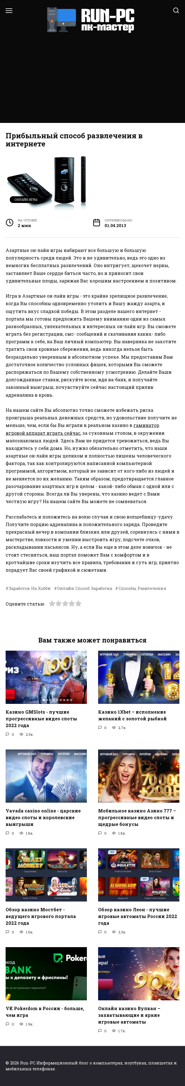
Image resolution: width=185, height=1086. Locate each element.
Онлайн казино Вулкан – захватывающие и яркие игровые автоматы (129, 1014)
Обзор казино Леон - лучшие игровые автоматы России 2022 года (137, 916)
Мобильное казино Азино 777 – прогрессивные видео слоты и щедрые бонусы (137, 817)
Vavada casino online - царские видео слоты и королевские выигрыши (43, 817)
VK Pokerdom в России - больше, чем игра (45, 1011)
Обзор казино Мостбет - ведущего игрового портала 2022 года (41, 916)
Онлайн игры (25, 199)
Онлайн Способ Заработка (84, 588)
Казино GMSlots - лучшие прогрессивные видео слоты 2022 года (41, 718)
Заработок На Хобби (30, 588)
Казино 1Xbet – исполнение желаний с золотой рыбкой (132, 715)
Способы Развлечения (142, 588)
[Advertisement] (92, 75)
